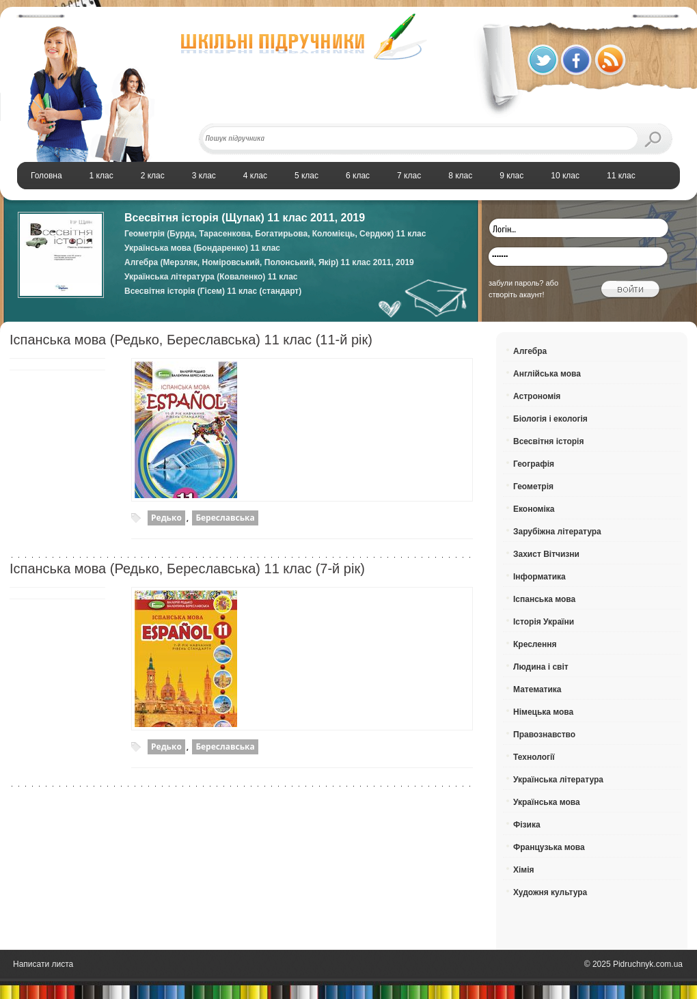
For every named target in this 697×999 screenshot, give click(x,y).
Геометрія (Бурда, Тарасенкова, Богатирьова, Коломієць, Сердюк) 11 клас (275, 233)
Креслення (534, 644)
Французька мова (549, 847)
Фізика (527, 825)
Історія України (543, 622)
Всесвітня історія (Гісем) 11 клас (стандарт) (212, 291)
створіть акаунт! (517, 294)
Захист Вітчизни (546, 554)
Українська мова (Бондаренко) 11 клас (202, 248)
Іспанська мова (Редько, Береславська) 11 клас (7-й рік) (187, 568)
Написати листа (43, 964)
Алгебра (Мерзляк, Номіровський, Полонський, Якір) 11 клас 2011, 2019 (269, 262)
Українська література (558, 779)
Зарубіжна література (557, 531)
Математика (537, 689)
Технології (534, 757)
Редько (166, 517)
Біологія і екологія (550, 419)
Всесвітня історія (548, 441)
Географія (533, 464)
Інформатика (539, 576)
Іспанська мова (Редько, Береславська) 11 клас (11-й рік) (191, 339)
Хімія (523, 870)
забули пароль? (516, 283)
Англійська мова (547, 374)
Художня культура (550, 892)
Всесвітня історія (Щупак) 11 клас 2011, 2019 (244, 217)
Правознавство (544, 734)
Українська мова (546, 802)
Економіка (534, 509)
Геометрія (533, 486)
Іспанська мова (544, 599)
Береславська (224, 517)
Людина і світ (541, 667)
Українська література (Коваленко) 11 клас (211, 277)
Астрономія (536, 396)
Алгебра (530, 351)
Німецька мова (543, 712)
